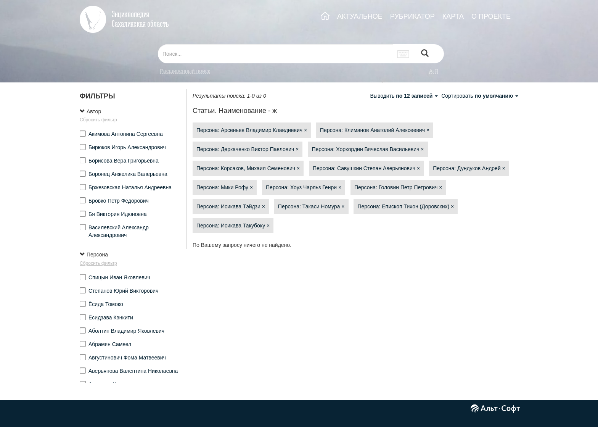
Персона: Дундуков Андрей (469, 168)
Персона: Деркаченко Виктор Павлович (247, 149)
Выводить (404, 96)
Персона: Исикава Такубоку (233, 225)
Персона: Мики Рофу (224, 187)
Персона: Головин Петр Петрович (398, 187)
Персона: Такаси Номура (311, 206)
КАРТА (453, 16)
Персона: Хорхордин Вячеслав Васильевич (368, 149)
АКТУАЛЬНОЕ (360, 16)
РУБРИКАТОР (412, 16)
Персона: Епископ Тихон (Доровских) (405, 206)
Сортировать (479, 96)
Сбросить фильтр (98, 119)
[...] (275, 53)
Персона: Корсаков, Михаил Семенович (248, 168)
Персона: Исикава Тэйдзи (230, 206)
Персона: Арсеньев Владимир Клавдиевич (251, 130)
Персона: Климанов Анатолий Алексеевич (374, 130)
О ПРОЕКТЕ (491, 16)
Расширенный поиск (185, 71)
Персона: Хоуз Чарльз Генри (303, 187)
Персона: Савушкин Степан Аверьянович (366, 168)
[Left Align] (424, 54)
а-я (433, 71)
